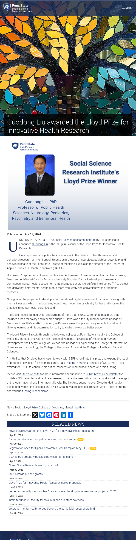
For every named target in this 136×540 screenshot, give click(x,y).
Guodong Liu (40, 244)
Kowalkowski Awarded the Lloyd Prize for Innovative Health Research (51, 430)
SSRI (89, 374)
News (20, 116)
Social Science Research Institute (75, 240)
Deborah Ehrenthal (77, 362)
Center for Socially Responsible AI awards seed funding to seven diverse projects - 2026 (62, 491)
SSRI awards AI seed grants (25, 474)
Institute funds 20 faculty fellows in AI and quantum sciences (46, 500)
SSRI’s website (31, 374)
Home (10, 116)
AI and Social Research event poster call (33, 465)
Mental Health (73, 407)
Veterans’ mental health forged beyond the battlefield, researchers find (51, 508)
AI (84, 407)
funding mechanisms (35, 391)
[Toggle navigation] (127, 8)
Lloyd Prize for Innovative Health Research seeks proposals (44, 482)
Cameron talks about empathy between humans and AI (42, 439)
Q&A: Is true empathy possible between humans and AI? (43, 456)
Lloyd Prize (31, 407)
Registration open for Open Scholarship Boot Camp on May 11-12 (48, 448)
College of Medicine (51, 407)
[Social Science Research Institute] (18, 8)
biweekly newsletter (106, 374)
